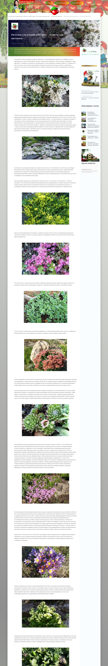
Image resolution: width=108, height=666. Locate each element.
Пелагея (24, 23)
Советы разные (76, 3)
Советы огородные (61, 3)
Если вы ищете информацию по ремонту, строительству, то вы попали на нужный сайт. (29, 16)
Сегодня (48, 3)
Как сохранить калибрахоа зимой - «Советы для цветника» (90, 92)
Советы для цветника (57, 16)
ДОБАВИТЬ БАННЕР (89, 65)
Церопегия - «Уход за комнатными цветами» (90, 98)
